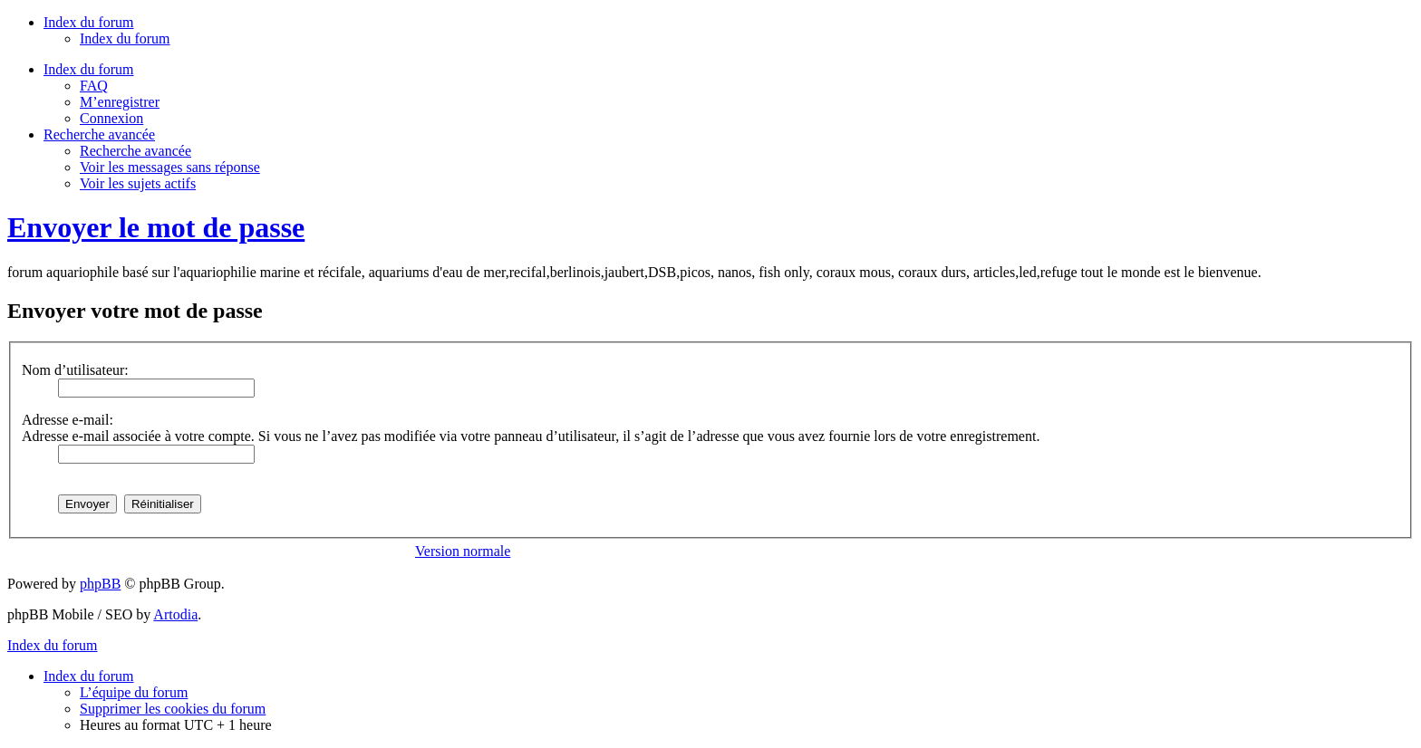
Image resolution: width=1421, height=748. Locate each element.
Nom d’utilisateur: (75, 370)
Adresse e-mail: (67, 419)
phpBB (100, 583)
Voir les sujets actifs (138, 183)
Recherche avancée (135, 150)
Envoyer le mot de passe (155, 227)
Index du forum (125, 38)
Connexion (111, 118)
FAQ (94, 85)
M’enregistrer (120, 102)
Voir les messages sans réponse (170, 167)
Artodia (175, 614)
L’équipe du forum (134, 692)
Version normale (462, 551)
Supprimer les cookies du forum (173, 708)
